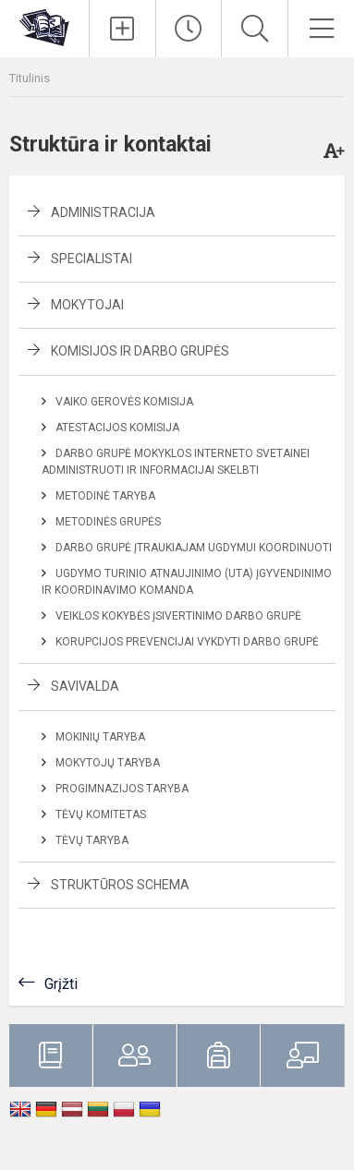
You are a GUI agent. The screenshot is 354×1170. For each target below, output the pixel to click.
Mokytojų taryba (107, 762)
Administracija (103, 212)
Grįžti (61, 984)
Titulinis (29, 78)
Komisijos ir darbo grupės (140, 351)
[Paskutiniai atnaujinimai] (189, 28)
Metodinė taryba (105, 495)
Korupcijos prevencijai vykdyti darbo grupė (187, 641)
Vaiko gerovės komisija (124, 401)
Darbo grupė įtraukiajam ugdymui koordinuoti (193, 547)
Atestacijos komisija (117, 427)
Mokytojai (87, 304)
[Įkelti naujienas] (122, 28)
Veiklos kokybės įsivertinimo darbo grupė (178, 615)
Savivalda (85, 686)
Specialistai (91, 258)
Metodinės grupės (108, 521)
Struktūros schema (120, 884)
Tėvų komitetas (100, 814)
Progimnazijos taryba (122, 788)
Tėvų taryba (91, 840)
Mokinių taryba (100, 736)
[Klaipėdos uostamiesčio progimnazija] (44, 26)
